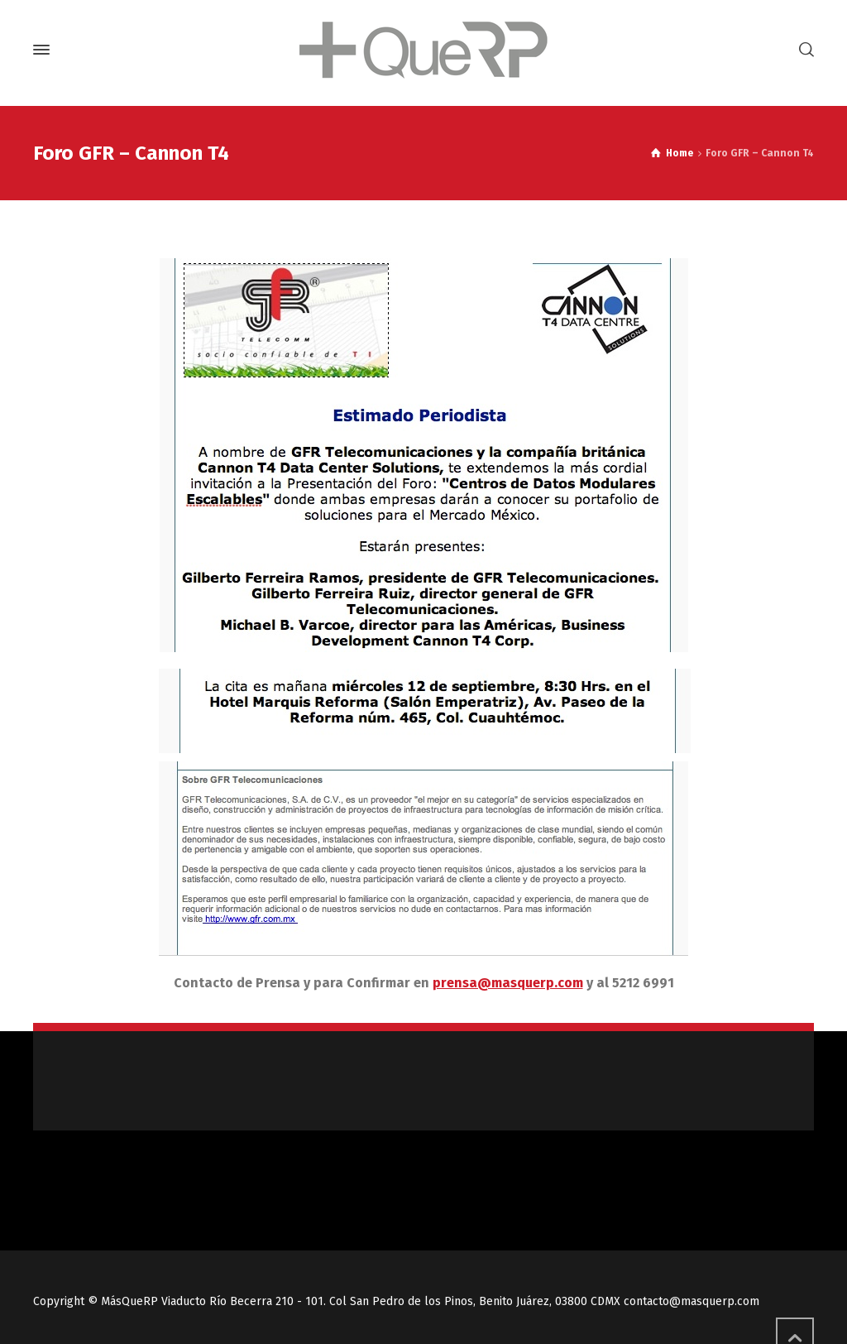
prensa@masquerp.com (508, 983)
